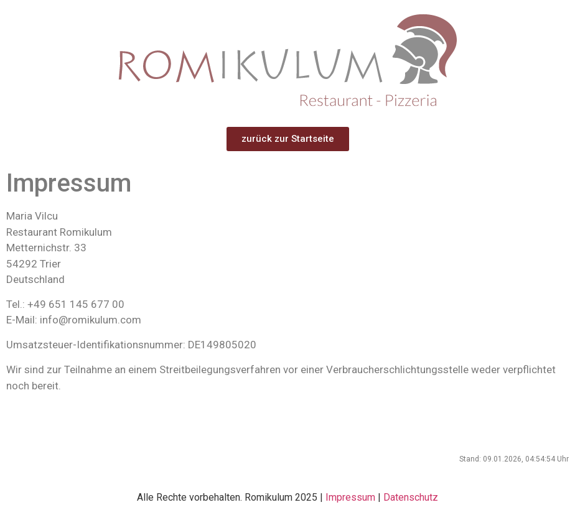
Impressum (350, 497)
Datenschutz (410, 497)
